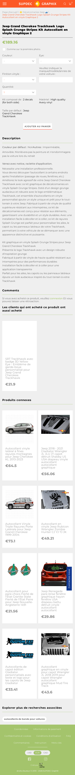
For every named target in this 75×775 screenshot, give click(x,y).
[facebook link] (29, 759)
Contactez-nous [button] (69, 578)
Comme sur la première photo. (21, 49)
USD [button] (29, 753)
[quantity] (19, 92)
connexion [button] (56, 298)
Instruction (40, 742)
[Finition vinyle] (19, 79)
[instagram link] (45, 759)
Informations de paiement (47, 729)
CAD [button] (45, 753)
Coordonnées (21, 729)
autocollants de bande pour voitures (24, 719)
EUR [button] (37, 753)
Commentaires (22, 742)
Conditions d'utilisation (48, 736)
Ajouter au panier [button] (38, 126)
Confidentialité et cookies (17, 736)
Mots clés (57, 742)
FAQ (68, 736)
